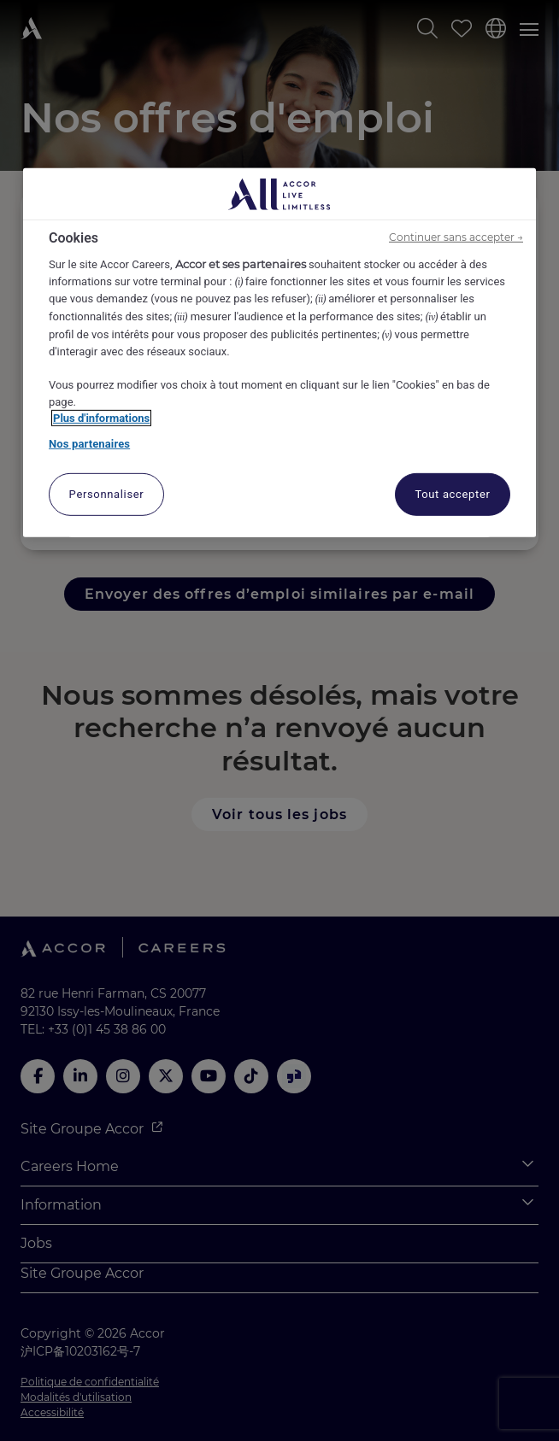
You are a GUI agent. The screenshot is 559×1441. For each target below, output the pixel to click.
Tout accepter (452, 494)
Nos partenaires (89, 442)
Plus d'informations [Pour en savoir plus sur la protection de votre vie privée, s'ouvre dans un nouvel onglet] (101, 418)
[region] (279, 352)
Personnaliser (106, 494)
